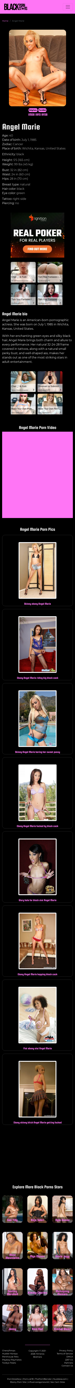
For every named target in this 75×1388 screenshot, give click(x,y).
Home (5, 21)
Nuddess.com (60, 1379)
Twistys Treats (9, 1363)
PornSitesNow (14, 1379)
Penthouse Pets (10, 1356)
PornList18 (28, 1379)
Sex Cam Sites (58, 1382)
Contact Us (67, 1365)
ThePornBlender (43, 1379)
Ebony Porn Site (18, 1382)
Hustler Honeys (10, 1353)
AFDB (44, 114)
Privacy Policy (66, 1350)
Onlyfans (33, 110)
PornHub (42, 110)
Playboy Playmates (11, 1360)
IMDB (31, 114)
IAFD (38, 114)
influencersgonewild (38, 1382)
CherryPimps (8, 1350)
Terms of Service (65, 1353)
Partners (68, 1363)
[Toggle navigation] (68, 6)
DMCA (69, 1356)
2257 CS (69, 1360)
